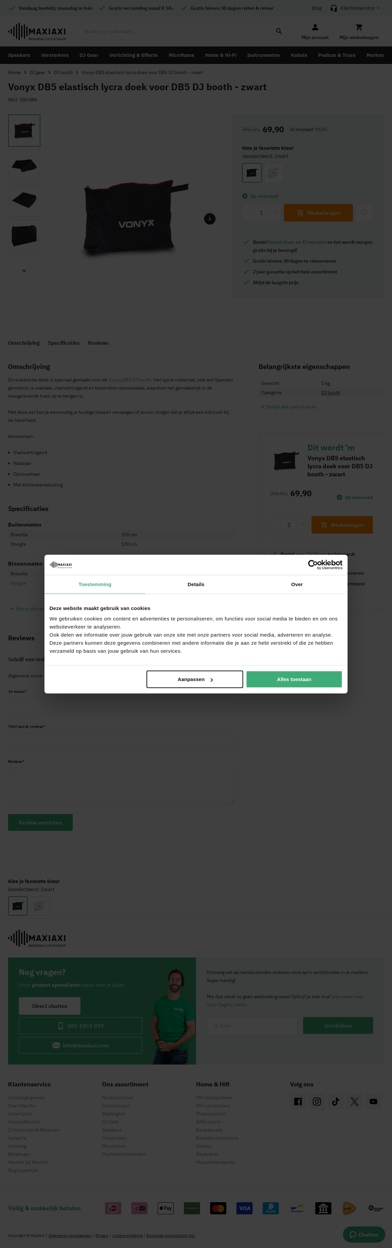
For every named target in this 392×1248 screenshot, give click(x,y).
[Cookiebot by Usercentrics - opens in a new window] (313, 565)
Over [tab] (297, 584)
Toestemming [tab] (94, 584)
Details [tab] (196, 584)
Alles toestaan (294, 679)
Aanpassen (195, 679)
